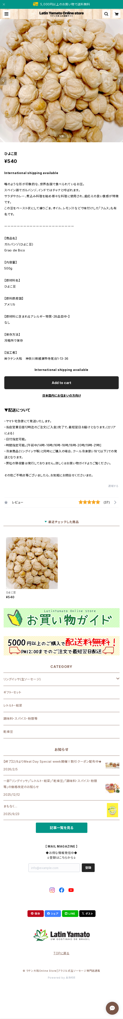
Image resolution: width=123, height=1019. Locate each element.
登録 (88, 867)
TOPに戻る (61, 953)
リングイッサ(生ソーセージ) (22, 679)
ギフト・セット (12, 692)
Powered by (61, 977)
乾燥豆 (8, 731)
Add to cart (61, 383)
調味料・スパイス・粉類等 (20, 718)
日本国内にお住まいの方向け (61, 395)
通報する (113, 486)
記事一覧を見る (61, 828)
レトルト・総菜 (12, 705)
